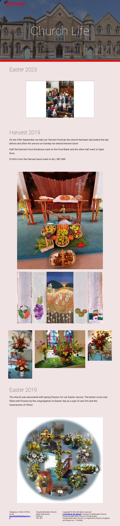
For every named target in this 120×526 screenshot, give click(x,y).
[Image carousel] (60, 101)
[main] (60, 31)
